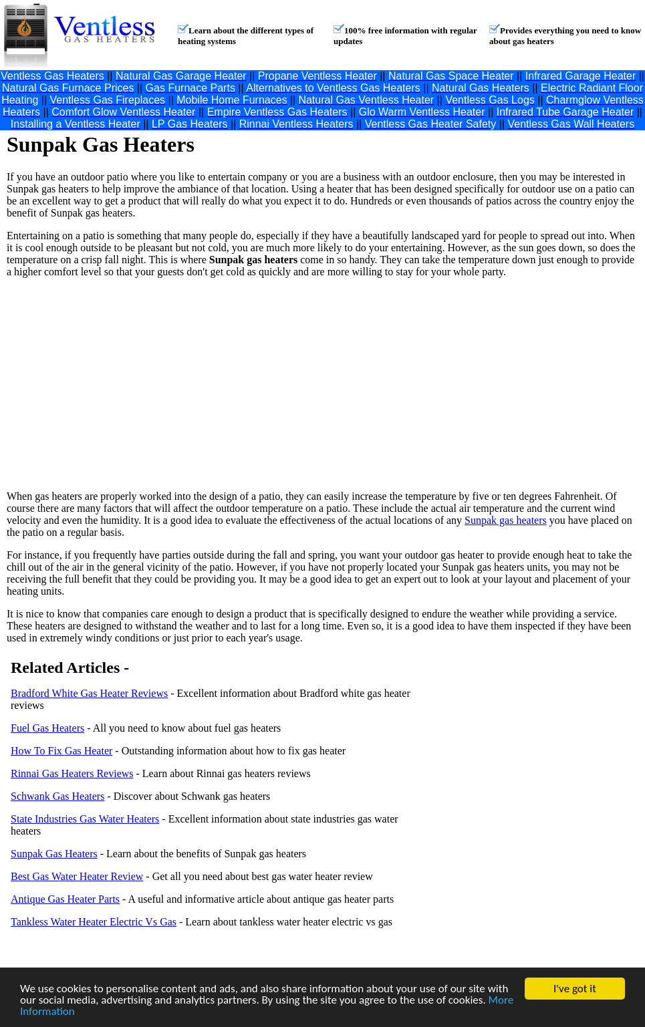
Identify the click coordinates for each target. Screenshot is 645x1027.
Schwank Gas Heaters (57, 796)
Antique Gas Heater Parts (65, 899)
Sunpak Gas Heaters (54, 853)
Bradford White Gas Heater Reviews (89, 693)
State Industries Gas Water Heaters (85, 819)
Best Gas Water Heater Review (77, 876)
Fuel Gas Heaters (47, 728)
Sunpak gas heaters (506, 520)
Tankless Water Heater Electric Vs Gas (93, 921)
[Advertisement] (209, 384)
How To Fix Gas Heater (61, 750)
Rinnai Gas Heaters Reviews (72, 773)
